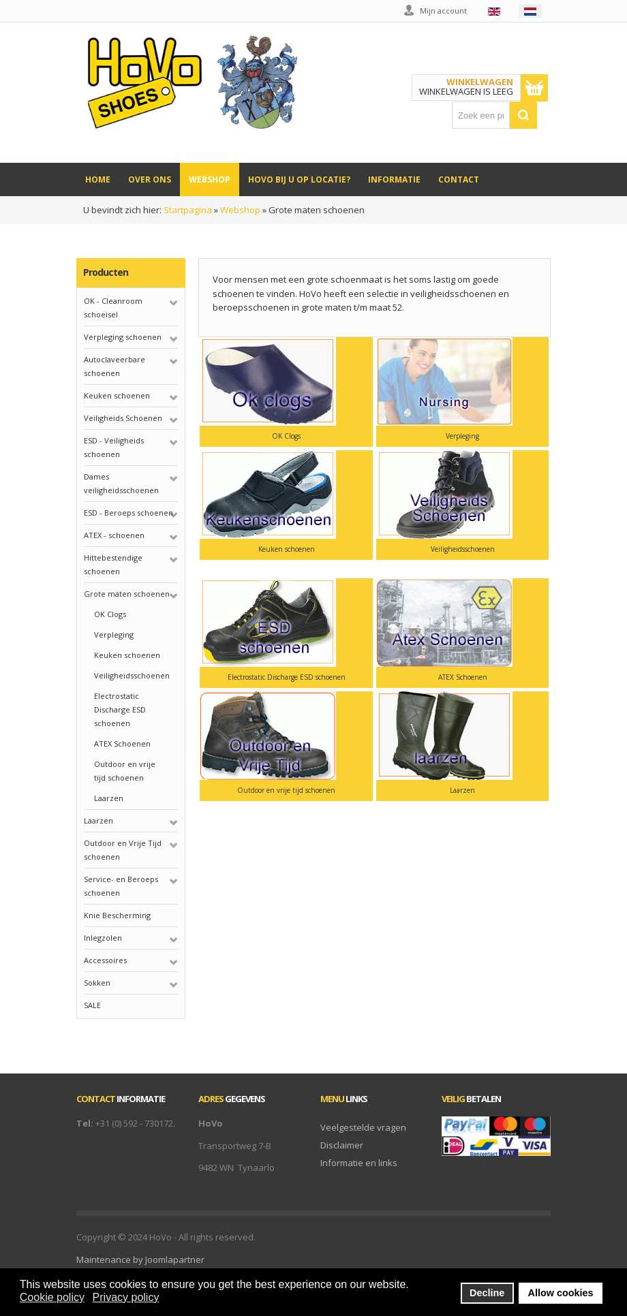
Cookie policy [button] (52, 1297)
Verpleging (114, 634)
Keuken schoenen (117, 395)
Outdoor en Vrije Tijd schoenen (123, 850)
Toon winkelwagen (534, 87)
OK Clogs (110, 614)
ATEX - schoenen (114, 535)
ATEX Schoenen (122, 743)
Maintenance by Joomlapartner (140, 1259)
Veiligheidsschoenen (132, 675)
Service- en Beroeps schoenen (121, 886)
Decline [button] (487, 1292)
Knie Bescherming (117, 915)
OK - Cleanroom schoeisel (113, 307)
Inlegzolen (103, 938)
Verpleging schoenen (123, 337)
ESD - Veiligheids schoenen (114, 447)
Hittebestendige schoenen (113, 564)
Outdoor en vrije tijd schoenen (124, 771)
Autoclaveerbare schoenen (114, 366)
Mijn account (443, 10)
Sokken (97, 982)
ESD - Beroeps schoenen (128, 512)
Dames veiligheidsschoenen (121, 483)
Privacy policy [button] (126, 1297)
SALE (92, 1005)
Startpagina (188, 210)
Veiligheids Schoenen (123, 418)
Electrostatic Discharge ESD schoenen (120, 709)
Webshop (240, 210)
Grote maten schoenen (127, 594)
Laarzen (108, 798)
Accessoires (105, 960)
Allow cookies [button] (561, 1292)
